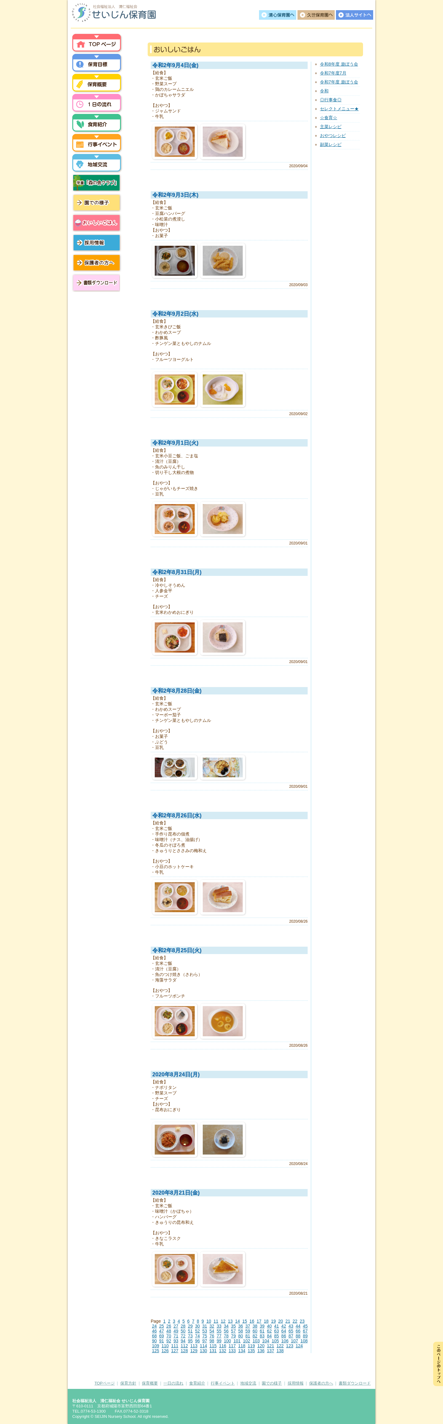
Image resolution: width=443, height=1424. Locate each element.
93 (176, 1340)
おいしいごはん (97, 222)
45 (305, 1326)
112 (184, 1345)
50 (183, 1331)
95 (190, 1340)
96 (197, 1340)
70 (168, 1335)
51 (190, 1331)
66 (298, 1331)
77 (219, 1335)
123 (289, 1345)
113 (193, 1345)
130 (203, 1350)
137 (270, 1350)
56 (226, 1331)
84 (269, 1335)
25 (161, 1326)
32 (212, 1326)
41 (276, 1326)
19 (273, 1321)
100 (227, 1340)
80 (240, 1335)
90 (154, 1340)
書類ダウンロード (95, 282)
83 (262, 1335)
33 (219, 1326)
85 (276, 1335)
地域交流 (97, 164)
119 (251, 1345)
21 (287, 1321)
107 (294, 1340)
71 (176, 1335)
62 (269, 1331)
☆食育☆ (328, 117)
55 (219, 1331)
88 (298, 1335)
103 (256, 1340)
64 (283, 1331)
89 (305, 1335)
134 (241, 1350)
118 (241, 1345)
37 (247, 1326)
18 (266, 1321)
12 (223, 1321)
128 (184, 1350)
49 (176, 1331)
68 (154, 1335)
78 (226, 1335)
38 (255, 1326)
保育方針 (97, 64)
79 (233, 1335)
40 (269, 1326)
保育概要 (97, 84)
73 (190, 1335)
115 (213, 1345)
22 (295, 1321)
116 (222, 1345)
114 (203, 1345)
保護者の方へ (97, 262)
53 (204, 1331)
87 (291, 1335)
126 (165, 1350)
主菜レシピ (330, 126)
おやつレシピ (333, 135)
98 (212, 1340)
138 (280, 1350)
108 (304, 1340)
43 (291, 1326)
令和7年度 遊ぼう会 (339, 81)
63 (276, 1331)
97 (204, 1340)
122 (280, 1345)
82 (255, 1335)
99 (219, 1340)
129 (193, 1350)
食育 (97, 124)
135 (251, 1350)
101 (237, 1340)
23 (302, 1321)
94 (183, 1340)
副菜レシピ (330, 144)
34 (226, 1326)
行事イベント (97, 144)
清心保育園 (277, 15)
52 (197, 1331)
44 (298, 1326)
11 (216, 1321)
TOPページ (104, 1383)
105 (275, 1340)
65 (291, 1331)
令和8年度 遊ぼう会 (339, 64)
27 (176, 1326)
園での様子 (97, 202)
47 (161, 1331)
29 (190, 1326)
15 (244, 1321)
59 (247, 1331)
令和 (324, 90)
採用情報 (97, 242)
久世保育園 (316, 15)
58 (240, 1331)
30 (197, 1326)
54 (212, 1331)
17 (259, 1321)
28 (183, 1326)
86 (283, 1335)
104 (265, 1340)
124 (299, 1345)
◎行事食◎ (330, 99)
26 (168, 1326)
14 (237, 1321)
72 (183, 1335)
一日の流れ (97, 104)
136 (260, 1350)
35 (233, 1326)
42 (283, 1326)
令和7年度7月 (333, 73)
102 (246, 1340)
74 (197, 1335)
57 (233, 1331)
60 (255, 1331)
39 (262, 1326)
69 (161, 1335)
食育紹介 (197, 1383)
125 (155, 1350)
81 (247, 1335)
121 (270, 1345)
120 (260, 1345)
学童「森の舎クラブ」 (97, 182)
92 (168, 1340)
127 (174, 1350)
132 (222, 1350)
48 (168, 1331)
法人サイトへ (354, 15)
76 (212, 1335)
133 (232, 1350)
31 (204, 1326)
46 (154, 1331)
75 (204, 1335)
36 (240, 1326)
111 (174, 1345)
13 (230, 1321)
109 (155, 1345)
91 (161, 1340)
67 (305, 1331)
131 (213, 1350)
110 (165, 1345)
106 (284, 1340)
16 (251, 1321)
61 (262, 1331)
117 (232, 1345)
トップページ (97, 44)
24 (154, 1326)
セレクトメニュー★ (339, 108)
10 (208, 1321)
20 (280, 1321)
